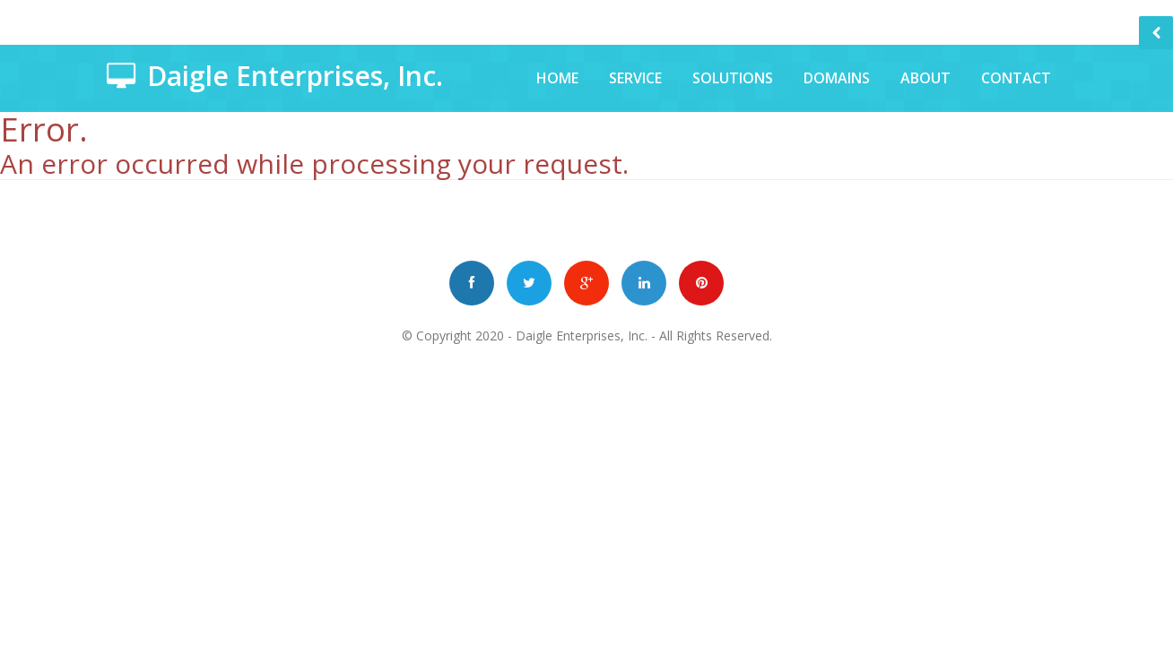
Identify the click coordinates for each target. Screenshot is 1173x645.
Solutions (732, 78)
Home (557, 78)
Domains (837, 78)
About (925, 78)
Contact (1016, 78)
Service (635, 78)
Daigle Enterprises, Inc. (581, 335)
